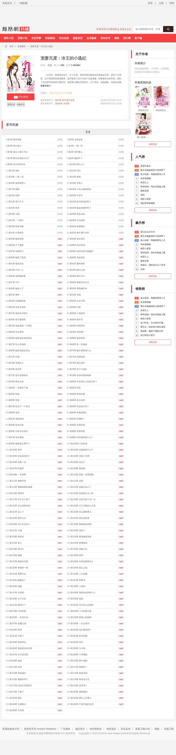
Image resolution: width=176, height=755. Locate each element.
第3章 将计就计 (14, 146)
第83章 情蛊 (14, 394)
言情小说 (22, 38)
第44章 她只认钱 (77, 270)
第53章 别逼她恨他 (17, 301)
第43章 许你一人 (16, 270)
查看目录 (11, 104)
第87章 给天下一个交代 (19, 406)
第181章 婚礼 (15, 698)
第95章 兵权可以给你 (18, 431)
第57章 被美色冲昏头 (18, 313)
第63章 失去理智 (16, 332)
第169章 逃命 (15, 661)
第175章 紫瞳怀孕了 (18, 679)
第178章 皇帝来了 (79, 685)
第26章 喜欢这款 (77, 214)
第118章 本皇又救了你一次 (83, 499)
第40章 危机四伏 (77, 257)
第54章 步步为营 (77, 301)
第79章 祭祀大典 (16, 381)
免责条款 (111, 728)
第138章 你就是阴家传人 (82, 561)
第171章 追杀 (15, 667)
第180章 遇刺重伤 (79, 692)
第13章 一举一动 (16, 177)
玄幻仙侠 (64, 38)
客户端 (138, 38)
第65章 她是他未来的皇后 (20, 338)
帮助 (171, 3)
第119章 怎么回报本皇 (19, 505)
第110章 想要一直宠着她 (82, 474)
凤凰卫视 (169, 728)
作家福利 (113, 29)
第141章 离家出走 (17, 574)
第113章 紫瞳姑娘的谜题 (20, 487)
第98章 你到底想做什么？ (81, 437)
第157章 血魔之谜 (17, 623)
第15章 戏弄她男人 (17, 183)
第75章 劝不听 (15, 369)
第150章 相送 (77, 598)
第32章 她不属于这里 (65, 100)
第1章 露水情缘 (14, 139)
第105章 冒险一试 (17, 462)
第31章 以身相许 (16, 232)
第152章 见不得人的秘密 (82, 605)
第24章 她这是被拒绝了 (80, 208)
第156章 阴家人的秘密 (81, 617)
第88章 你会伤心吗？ (79, 406)
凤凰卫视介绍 (142, 728)
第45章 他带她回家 (17, 276)
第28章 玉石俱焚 (77, 220)
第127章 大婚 (15, 530)
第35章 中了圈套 (17, 245)
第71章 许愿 (14, 357)
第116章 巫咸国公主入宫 (82, 493)
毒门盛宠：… (143, 137)
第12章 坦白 (75, 170)
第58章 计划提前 (77, 313)
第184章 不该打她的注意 (82, 704)
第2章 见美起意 (76, 139)
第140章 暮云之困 (79, 567)
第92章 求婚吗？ (77, 419)
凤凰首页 (7, 3)
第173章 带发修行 (17, 673)
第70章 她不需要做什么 (80, 350)
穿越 (51, 93)
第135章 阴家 (15, 555)
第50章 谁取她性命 (78, 288)
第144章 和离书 (78, 580)
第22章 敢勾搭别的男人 (80, 201)
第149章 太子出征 (17, 598)
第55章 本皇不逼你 (17, 307)
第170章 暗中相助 (79, 661)
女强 (56, 93)
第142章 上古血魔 (79, 574)
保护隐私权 (96, 728)
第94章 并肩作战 (77, 425)
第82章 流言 (75, 388)
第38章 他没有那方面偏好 (81, 251)
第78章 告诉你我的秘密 (80, 375)
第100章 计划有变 (79, 443)
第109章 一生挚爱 (17, 474)
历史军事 (36, 38)
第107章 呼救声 (16, 468)
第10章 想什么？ (77, 164)
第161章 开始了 (16, 636)
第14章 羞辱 (75, 177)
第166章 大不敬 (78, 648)
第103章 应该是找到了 (19, 456)
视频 (156, 728)
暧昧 (70, 93)
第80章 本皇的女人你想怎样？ (83, 381)
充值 (122, 29)
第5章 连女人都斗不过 (17, 152)
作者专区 (101, 29)
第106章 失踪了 (78, 462)
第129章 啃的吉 (16, 536)
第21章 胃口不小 (16, 201)
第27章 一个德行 (16, 220)
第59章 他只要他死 (17, 319)
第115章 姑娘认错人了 (81, 487)
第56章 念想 (75, 307)
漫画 (116, 38)
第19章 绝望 (14, 195)
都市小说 (8, 38)
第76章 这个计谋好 (78, 369)
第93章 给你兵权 (16, 425)
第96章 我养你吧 (77, 431)
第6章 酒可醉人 (76, 152)
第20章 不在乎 (76, 195)
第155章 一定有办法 (18, 617)
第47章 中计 (14, 282)
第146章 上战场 (78, 586)
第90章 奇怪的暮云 (78, 412)
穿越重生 (22, 46)
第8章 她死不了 (76, 158)
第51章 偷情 (14, 294)
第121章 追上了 (16, 512)
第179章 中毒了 (16, 692)
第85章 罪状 (14, 400)
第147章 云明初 (16, 592)
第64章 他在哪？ (77, 332)
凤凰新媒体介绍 (10, 728)
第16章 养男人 (76, 183)
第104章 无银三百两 (80, 456)
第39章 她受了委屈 (17, 257)
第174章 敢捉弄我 (79, 673)
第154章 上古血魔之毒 (81, 611)
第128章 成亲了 (78, 530)
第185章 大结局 (62, 103)
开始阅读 (21, 97)
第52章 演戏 (75, 294)
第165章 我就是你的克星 (20, 648)
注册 (161, 3)
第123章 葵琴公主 (17, 518)
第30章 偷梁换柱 (77, 226)
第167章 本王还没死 (18, 654)
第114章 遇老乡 (16, 493)
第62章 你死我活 (77, 326)
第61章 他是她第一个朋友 (20, 326)
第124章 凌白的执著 (80, 518)
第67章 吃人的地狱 (17, 344)
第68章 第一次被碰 (78, 344)
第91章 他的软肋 (16, 419)
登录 (150, 3)
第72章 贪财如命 (77, 357)
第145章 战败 (15, 586)
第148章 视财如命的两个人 (83, 592)
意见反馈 (125, 728)
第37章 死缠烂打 (16, 251)
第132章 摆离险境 (79, 543)
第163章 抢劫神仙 (17, 642)
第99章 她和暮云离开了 (19, 443)
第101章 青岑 (15, 450)
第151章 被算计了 (17, 605)
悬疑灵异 (77, 38)
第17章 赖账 (14, 189)
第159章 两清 (15, 630)
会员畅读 (91, 38)
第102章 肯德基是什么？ (82, 450)
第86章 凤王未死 (77, 400)
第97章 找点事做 (16, 437)
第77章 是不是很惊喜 (18, 375)
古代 (65, 93)
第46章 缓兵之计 (77, 276)
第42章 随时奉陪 (77, 263)
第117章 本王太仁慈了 (19, 499)
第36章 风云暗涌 (77, 245)
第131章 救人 (15, 543)
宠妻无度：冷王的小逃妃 (41, 46)
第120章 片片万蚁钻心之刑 (83, 505)
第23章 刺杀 (14, 208)
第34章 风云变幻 (77, 239)
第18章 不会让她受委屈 (80, 189)
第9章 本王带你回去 (16, 164)
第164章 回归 (77, 642)
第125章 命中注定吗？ (19, 524)
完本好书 (105, 38)
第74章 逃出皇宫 (77, 363)
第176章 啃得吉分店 (80, 679)
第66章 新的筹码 (77, 338)
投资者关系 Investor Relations (40, 728)
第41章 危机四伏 (16, 263)
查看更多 (153, 144)
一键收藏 (22, 3)
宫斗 (61, 93)
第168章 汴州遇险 (79, 654)
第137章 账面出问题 (18, 561)
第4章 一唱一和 (76, 146)
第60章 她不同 (76, 319)
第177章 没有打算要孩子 (20, 685)
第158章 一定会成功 (80, 623)
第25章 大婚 (14, 214)
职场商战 (50, 38)
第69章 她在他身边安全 (19, 350)
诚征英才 (80, 728)
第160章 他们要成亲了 (81, 630)
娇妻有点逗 (143, 110)
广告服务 (65, 728)
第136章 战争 (77, 555)
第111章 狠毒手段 (17, 481)
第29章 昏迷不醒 (16, 226)
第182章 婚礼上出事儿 (81, 698)
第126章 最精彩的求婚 (81, 524)
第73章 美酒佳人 (16, 363)
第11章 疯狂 (14, 170)
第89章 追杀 (14, 412)
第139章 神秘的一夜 (18, 567)
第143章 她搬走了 (17, 580)
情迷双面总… (162, 110)
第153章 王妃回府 (17, 611)
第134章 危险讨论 (79, 549)
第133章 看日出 (16, 549)
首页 (11, 46)
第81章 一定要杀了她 (18, 388)
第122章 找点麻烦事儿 (81, 512)
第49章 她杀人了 (16, 288)
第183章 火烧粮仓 (17, 704)
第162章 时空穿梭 (79, 636)
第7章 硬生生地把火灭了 (18, 158)
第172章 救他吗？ (79, 667)
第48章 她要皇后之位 (79, 282)
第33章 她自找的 (16, 239)
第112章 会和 (77, 481)
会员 (128, 29)
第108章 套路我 (78, 468)
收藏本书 (21, 104)
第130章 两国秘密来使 (81, 536)
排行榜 (126, 38)
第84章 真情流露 (77, 394)
